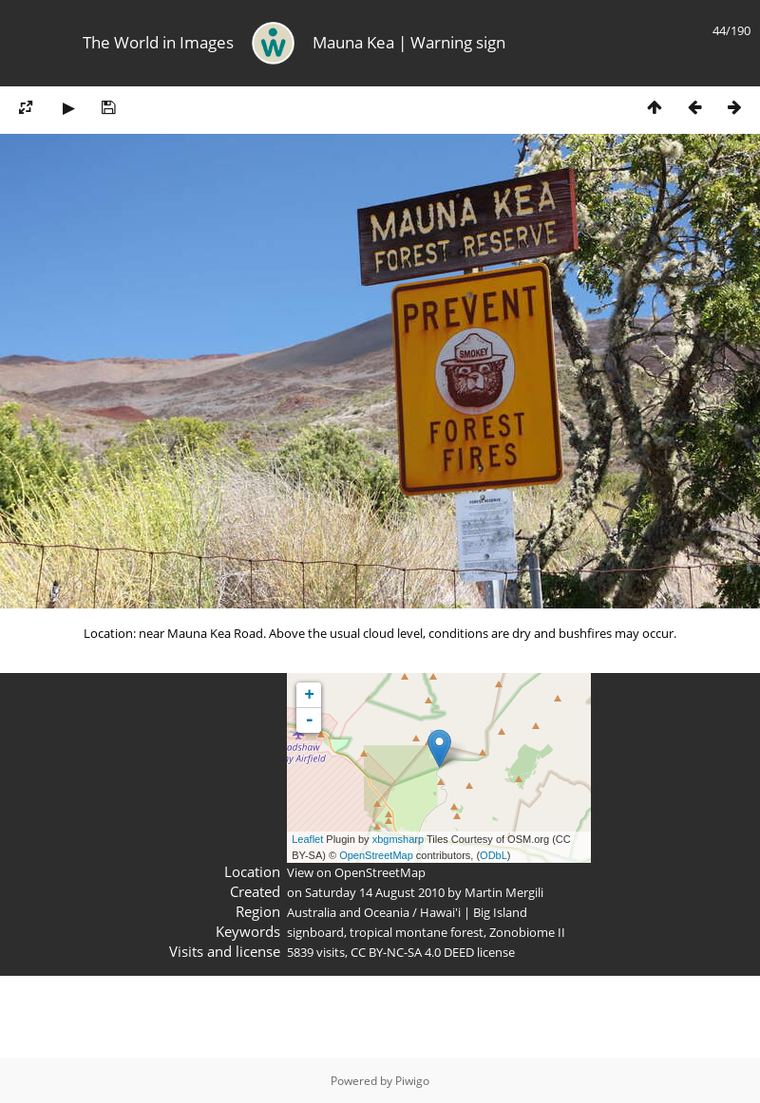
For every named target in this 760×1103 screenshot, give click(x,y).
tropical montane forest (417, 932)
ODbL (493, 855)
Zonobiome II (527, 932)
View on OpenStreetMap (356, 872)
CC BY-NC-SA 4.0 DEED (412, 952)
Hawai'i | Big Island (473, 912)
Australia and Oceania (348, 912)
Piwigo (412, 1081)
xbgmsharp (398, 839)
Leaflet (307, 839)
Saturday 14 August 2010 (375, 892)
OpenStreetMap (376, 855)
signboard (315, 932)
